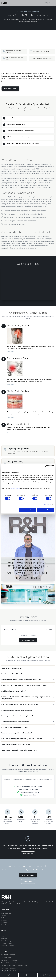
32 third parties (15, 488)
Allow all (45, 510)
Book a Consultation (28, 875)
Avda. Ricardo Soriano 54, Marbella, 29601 (15, 965)
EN (46, 3)
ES (49, 3)
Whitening (4, 922)
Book (28, 975)
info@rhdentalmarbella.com (11, 962)
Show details (47, 504)
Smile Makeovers (6, 913)
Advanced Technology (7, 945)
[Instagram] (5, 971)
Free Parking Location (10, 968)
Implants (3, 917)
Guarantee (4, 938)
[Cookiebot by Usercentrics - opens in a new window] (46, 466)
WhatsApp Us (28, 881)
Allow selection (27, 510)
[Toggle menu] (53, 3)
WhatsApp (47, 975)
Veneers (3, 915)
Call (9, 975)
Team (3, 934)
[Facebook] (2, 971)
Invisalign (4, 920)
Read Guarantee (28, 853)
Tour (2, 936)
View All (3, 924)
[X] (10, 971)
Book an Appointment (10, 88)
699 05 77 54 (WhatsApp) (11, 960)
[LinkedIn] (15, 971)
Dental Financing (6, 941)
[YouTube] (7, 971)
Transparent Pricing (6, 943)
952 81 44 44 (7, 957)
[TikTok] (13, 971)
